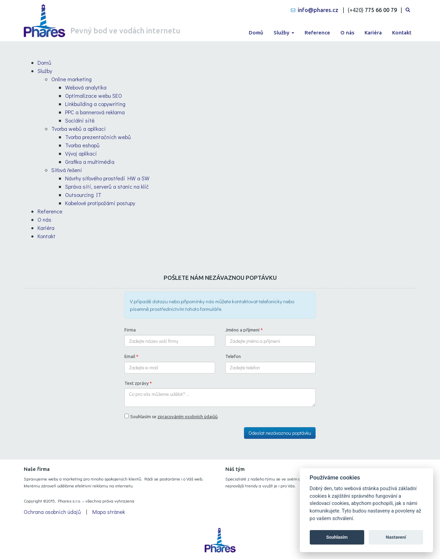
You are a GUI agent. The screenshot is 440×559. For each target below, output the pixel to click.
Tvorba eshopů (82, 145)
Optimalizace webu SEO (93, 95)
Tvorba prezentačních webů (98, 136)
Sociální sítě (79, 120)
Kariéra (373, 32)
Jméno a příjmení (244, 329)
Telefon (233, 356)
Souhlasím (337, 537)
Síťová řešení (66, 169)
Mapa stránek (108, 511)
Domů (256, 32)
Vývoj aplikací (81, 153)
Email (131, 356)
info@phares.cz (318, 10)
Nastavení (396, 537)
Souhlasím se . (174, 416)
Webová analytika (85, 87)
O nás (347, 32)
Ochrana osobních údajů (52, 511)
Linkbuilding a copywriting (95, 103)
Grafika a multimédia (89, 161)
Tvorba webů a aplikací (78, 128)
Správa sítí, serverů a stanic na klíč (107, 186)
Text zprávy (138, 383)
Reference (317, 32)
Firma (130, 329)
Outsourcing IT (83, 194)
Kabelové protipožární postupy (100, 203)
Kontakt (401, 32)
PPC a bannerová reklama (95, 112)
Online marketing (71, 79)
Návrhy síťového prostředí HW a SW (107, 178)
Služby (284, 32)
